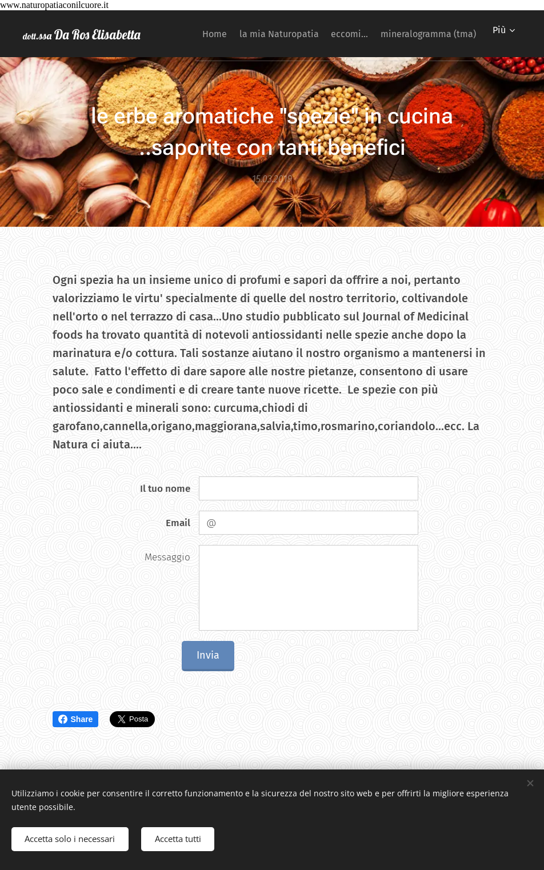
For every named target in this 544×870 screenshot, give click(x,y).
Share (75, 719)
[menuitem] (302, 33)
